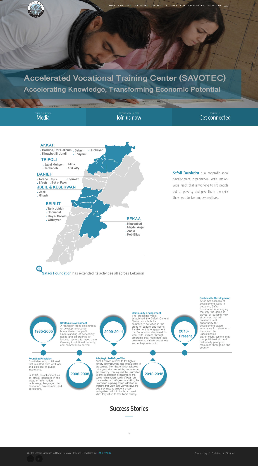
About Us (124, 5)
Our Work (141, 5)
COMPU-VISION (103, 452)
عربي (227, 5)
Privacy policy (201, 453)
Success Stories (175, 5)
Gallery (157, 5)
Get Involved (196, 5)
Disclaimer (216, 453)
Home (112, 5)
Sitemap (230, 453)
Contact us (214, 5)
